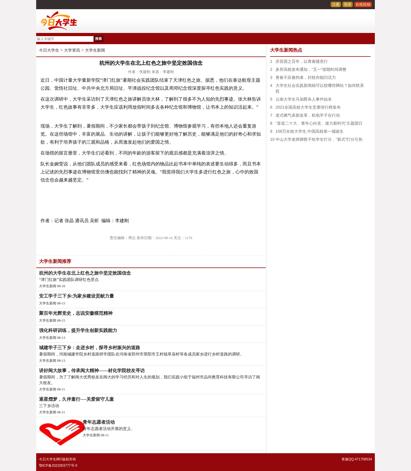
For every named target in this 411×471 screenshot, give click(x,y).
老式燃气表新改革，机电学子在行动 (308, 115)
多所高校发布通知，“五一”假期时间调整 (311, 69)
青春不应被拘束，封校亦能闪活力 (306, 77)
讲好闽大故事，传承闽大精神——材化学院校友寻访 (92, 370)
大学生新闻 (95, 50)
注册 (336, 4)
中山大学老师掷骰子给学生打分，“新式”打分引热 (319, 139)
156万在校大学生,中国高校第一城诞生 (310, 131)
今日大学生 (49, 50)
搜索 (98, 39)
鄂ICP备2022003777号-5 (58, 466)
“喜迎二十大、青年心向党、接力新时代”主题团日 (319, 123)
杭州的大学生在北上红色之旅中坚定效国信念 (85, 273)
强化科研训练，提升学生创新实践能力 (78, 330)
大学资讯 (72, 50)
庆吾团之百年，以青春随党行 (302, 61)
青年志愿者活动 (99, 422)
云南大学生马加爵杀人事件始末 (304, 99)
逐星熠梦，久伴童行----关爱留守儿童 (76, 399)
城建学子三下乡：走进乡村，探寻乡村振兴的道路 (89, 347)
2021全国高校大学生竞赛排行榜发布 (308, 107)
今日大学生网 (49, 459)
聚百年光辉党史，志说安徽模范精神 (76, 313)
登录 (347, 4)
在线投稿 (363, 4)
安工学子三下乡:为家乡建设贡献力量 (76, 296)
